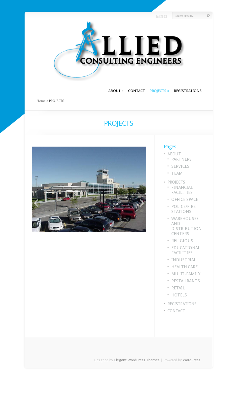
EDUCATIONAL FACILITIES (185, 250)
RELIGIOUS (182, 240)
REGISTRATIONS (188, 91)
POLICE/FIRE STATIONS (183, 209)
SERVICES (180, 166)
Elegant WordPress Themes (137, 360)
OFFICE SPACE (184, 199)
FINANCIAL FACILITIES (182, 190)
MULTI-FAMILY (185, 273)
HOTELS (179, 294)
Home (41, 101)
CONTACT (136, 91)
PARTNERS (181, 159)
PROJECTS (159, 90)
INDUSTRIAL (183, 259)
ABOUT (116, 90)
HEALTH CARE (184, 266)
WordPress (191, 360)
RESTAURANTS (185, 280)
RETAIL (178, 287)
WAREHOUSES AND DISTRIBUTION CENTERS (186, 226)
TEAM (177, 173)
